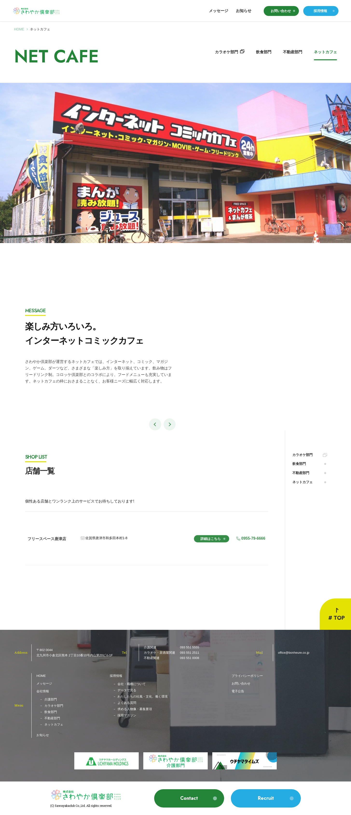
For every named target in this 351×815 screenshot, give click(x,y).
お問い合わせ (281, 11)
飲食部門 (263, 52)
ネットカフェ (325, 52)
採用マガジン (126, 715)
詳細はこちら (210, 543)
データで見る (126, 690)
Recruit (266, 798)
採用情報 (320, 11)
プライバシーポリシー (247, 676)
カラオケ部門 (226, 52)
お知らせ (243, 11)
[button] (155, 424)
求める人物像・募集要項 (134, 709)
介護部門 (50, 699)
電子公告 (238, 691)
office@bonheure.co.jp (293, 652)
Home (19, 29)
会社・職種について (131, 684)
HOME (41, 676)
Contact (189, 798)
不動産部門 (292, 52)
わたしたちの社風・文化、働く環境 (142, 696)
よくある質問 (126, 703)
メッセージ (218, 11)
